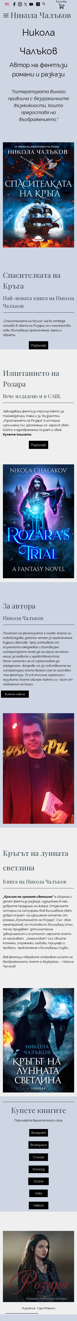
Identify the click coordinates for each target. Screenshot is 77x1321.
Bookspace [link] (38, 1145)
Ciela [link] (38, 1193)
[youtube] (31, 4)
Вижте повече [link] (15, 694)
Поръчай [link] (38, 345)
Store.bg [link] (39, 1169)
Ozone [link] (38, 1181)
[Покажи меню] (6, 15)
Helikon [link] (38, 1205)
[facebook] (14, 4)
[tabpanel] (38, 73)
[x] (25, 4)
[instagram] (20, 4)
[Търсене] (44, 3)
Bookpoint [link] (38, 1133)
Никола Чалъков (40, 15)
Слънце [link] (38, 1157)
